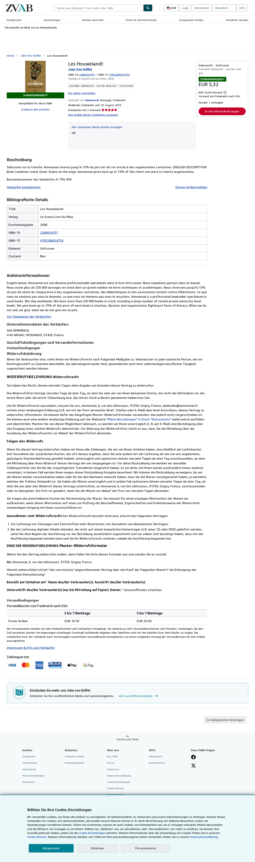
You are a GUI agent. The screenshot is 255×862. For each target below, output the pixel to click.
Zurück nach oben (127, 739)
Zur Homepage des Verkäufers (29, 316)
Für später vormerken (81, 93)
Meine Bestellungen (33, 775)
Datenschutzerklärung (119, 775)
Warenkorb (29, 781)
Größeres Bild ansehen (35, 109)
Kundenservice (157, 762)
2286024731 (87, 74)
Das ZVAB (112, 756)
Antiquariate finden (191, 20)
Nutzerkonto (201, 8)
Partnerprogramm (74, 762)
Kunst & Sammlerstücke (141, 20)
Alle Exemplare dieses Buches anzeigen (96, 127)
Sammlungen (52, 20)
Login (185, 8)
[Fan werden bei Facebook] (193, 757)
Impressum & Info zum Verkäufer (31, 648)
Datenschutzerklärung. (204, 836)
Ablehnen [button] (97, 848)
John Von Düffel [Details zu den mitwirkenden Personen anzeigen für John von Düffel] (31, 55)
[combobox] (98, 8)
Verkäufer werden (237, 20)
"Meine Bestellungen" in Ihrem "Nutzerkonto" (139, 419)
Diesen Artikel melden (191, 187)
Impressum (113, 769)
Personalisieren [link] (145, 848)
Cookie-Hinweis (115, 788)
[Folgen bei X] (193, 766)
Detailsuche (14, 20)
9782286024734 (51, 240)
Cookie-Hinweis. (37, 836)
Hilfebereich (155, 756)
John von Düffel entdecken (138, 696)
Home (10, 55)
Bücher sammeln (93, 20)
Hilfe (242, 8)
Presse (110, 762)
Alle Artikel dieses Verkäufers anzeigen (93, 114)
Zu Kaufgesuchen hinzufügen (225, 719)
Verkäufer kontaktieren (24, 187)
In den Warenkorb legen (222, 111)
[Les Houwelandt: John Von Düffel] (35, 76)
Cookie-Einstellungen (92, 832)
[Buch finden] (148, 8)
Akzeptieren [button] (51, 848)
